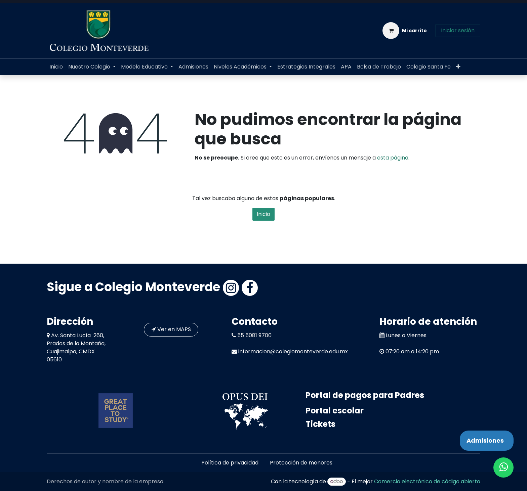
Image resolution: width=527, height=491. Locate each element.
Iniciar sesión (458, 30)
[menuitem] (56, 67)
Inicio (263, 214)
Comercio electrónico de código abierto (427, 481)
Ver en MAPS (171, 329)
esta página (392, 158)
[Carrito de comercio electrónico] (404, 30)
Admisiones (485, 440)
